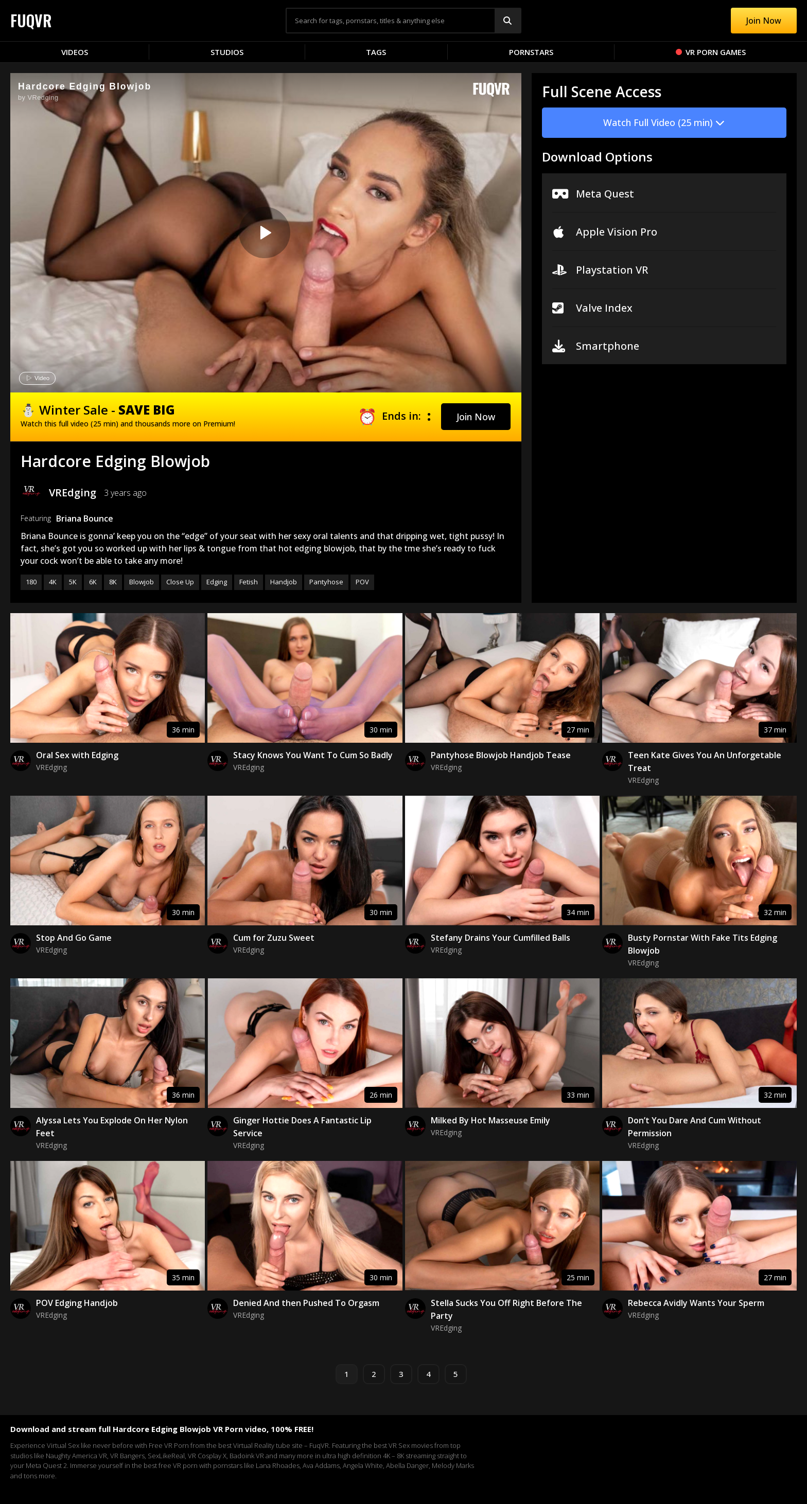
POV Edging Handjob (77, 1303)
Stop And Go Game (74, 937)
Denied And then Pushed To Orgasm (306, 1303)
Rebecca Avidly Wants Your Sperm (696, 1303)
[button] (476, 416)
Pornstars (531, 52)
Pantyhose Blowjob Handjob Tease (501, 755)
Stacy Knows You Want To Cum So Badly (313, 755)
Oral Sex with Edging (77, 755)
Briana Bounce (84, 518)
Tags (376, 52)
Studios (226, 52)
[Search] (507, 20)
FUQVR (31, 20)
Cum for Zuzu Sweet (273, 937)
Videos (74, 52)
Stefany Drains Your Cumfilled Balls (500, 937)
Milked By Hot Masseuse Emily (490, 1120)
